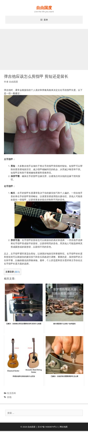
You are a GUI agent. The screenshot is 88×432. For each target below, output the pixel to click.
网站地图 (64, 426)
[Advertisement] (44, 48)
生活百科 (11, 393)
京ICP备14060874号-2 (48, 426)
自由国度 (44, 7)
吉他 (9, 397)
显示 (17, 271)
